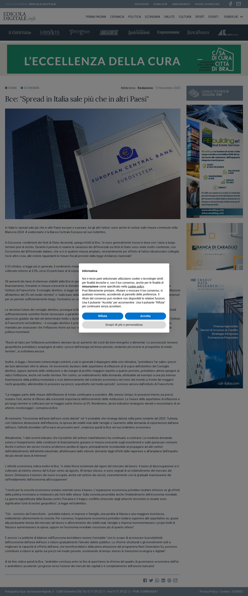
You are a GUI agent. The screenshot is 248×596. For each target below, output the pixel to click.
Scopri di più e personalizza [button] (123, 324)
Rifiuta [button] (102, 316)
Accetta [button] (145, 316)
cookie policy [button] (136, 286)
